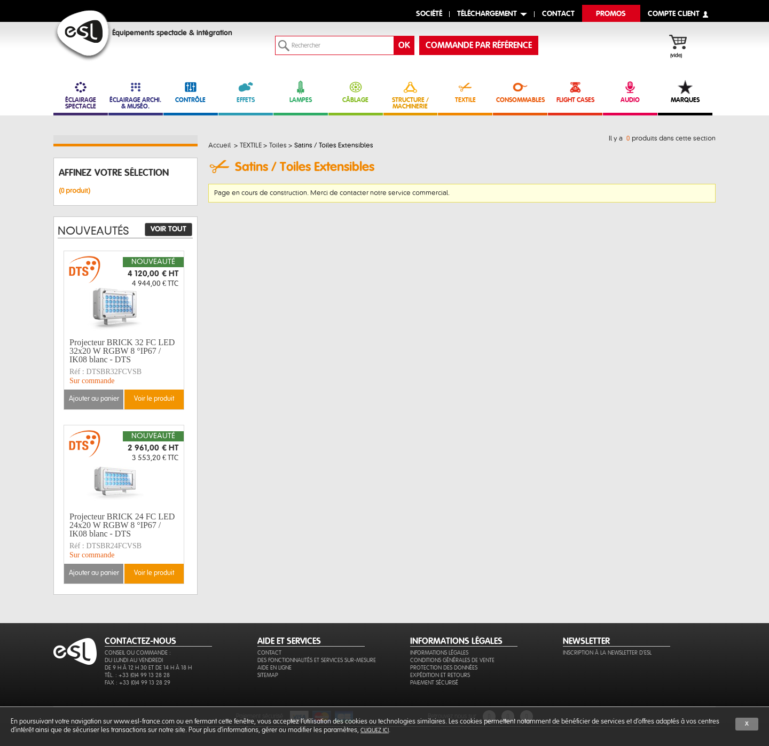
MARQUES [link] (685, 91)
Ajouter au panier (94, 398)
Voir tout (168, 229)
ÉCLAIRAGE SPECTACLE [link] (80, 95)
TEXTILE (465, 91)
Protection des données (443, 668)
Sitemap (267, 675)
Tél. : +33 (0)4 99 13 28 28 (137, 675)
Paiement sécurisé (434, 683)
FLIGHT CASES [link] (575, 91)
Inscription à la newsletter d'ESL (607, 653)
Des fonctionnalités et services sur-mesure (316, 660)
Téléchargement (487, 14)
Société (429, 14)
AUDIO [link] (630, 91)
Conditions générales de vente (452, 660)
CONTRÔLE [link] (190, 91)
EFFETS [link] (245, 91)
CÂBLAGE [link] (355, 91)
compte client (674, 14)
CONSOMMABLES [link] (520, 91)
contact (558, 14)
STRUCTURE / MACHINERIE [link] (410, 95)
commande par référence (479, 45)
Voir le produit (154, 398)
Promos (611, 14)
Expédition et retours (440, 675)
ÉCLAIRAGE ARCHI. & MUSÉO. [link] (135, 95)
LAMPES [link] (300, 91)
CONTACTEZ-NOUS (140, 641)
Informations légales (439, 653)
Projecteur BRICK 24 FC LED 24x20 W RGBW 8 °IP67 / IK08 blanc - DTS (122, 525)
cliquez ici (374, 730)
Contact (269, 653)
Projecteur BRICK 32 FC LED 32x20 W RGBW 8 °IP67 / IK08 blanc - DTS (122, 351)
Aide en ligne (274, 668)
